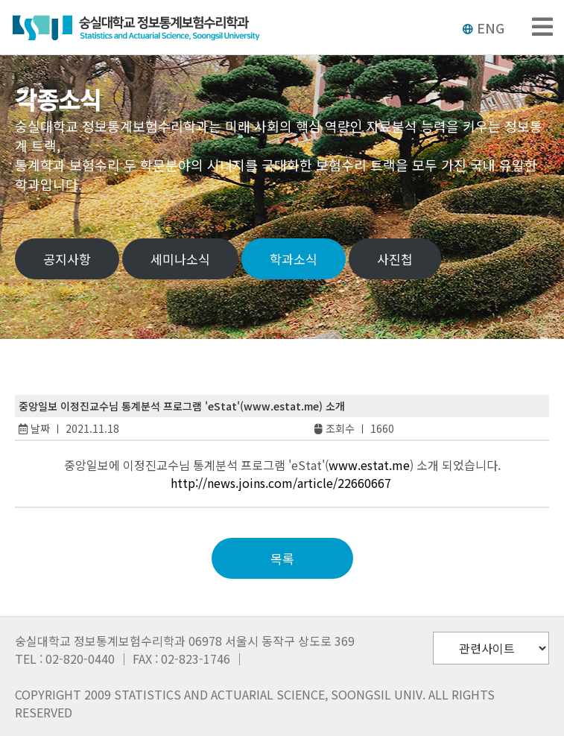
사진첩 (395, 259)
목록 (282, 558)
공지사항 (67, 259)
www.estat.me (369, 465)
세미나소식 (180, 259)
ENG (483, 27)
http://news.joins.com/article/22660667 (281, 483)
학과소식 (293, 259)
